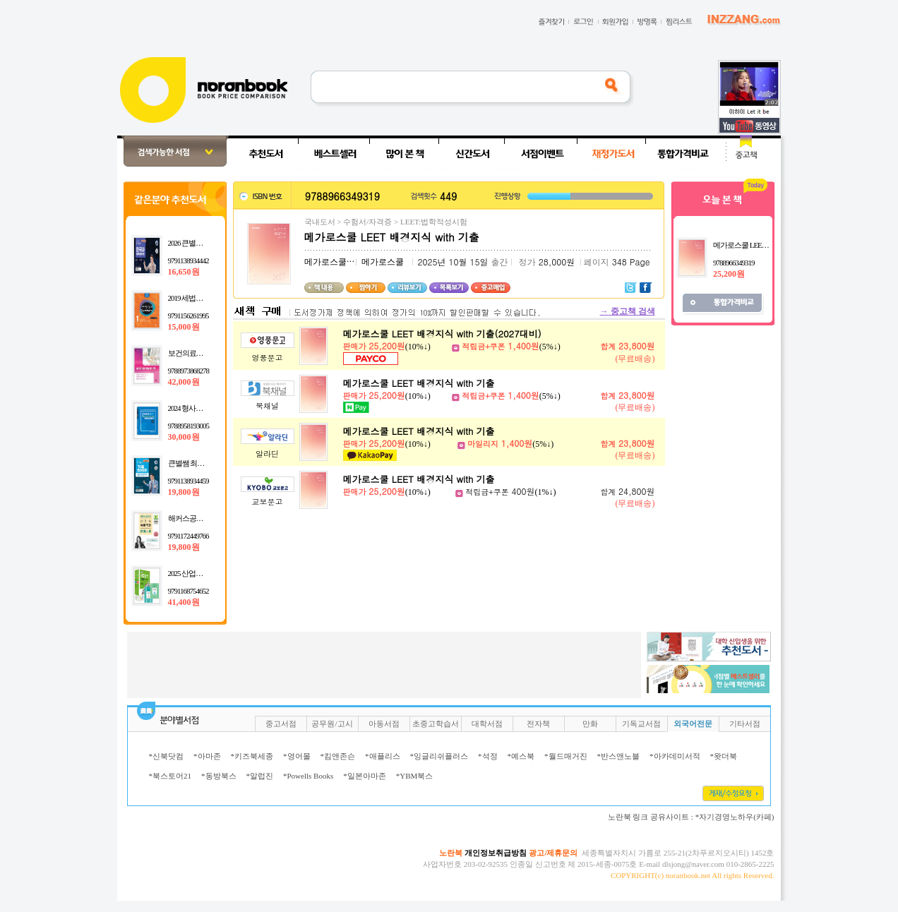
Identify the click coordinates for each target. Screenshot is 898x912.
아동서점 (384, 723)
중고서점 (281, 723)
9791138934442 (188, 260)
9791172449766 (188, 536)
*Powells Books (308, 776)
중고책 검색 (627, 311)
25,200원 (729, 274)
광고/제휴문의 (553, 852)
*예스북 (521, 756)
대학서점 (487, 723)
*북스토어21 (170, 776)
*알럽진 (260, 776)
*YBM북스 (414, 776)
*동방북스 (219, 776)
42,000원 (184, 382)
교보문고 (267, 501)
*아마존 (207, 756)
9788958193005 (189, 425)
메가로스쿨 (325, 262)
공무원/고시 (331, 723)
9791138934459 (188, 480)
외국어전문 (693, 723)
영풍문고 (267, 357)
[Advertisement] (70, 347)
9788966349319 (734, 262)
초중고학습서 (435, 723)
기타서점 (744, 723)
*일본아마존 (364, 776)
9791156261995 (188, 315)
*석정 (488, 756)
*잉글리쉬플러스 (439, 756)
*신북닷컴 (166, 756)
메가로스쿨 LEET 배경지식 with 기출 (419, 383)
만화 (590, 723)
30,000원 (184, 437)
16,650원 (184, 272)
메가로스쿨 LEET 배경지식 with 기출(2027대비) (442, 333)
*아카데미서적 (674, 756)
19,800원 (184, 492)
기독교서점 (641, 723)
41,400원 (184, 602)
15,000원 (184, 327)
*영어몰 (297, 756)
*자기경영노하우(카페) (734, 816)
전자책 (538, 723)
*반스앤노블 (618, 756)
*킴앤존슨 (338, 756)
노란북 (450, 852)
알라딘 (267, 453)
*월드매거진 (565, 756)
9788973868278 (189, 370)
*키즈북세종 (252, 756)
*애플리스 (382, 756)
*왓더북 (724, 756)
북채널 (267, 405)
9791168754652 (188, 591)
